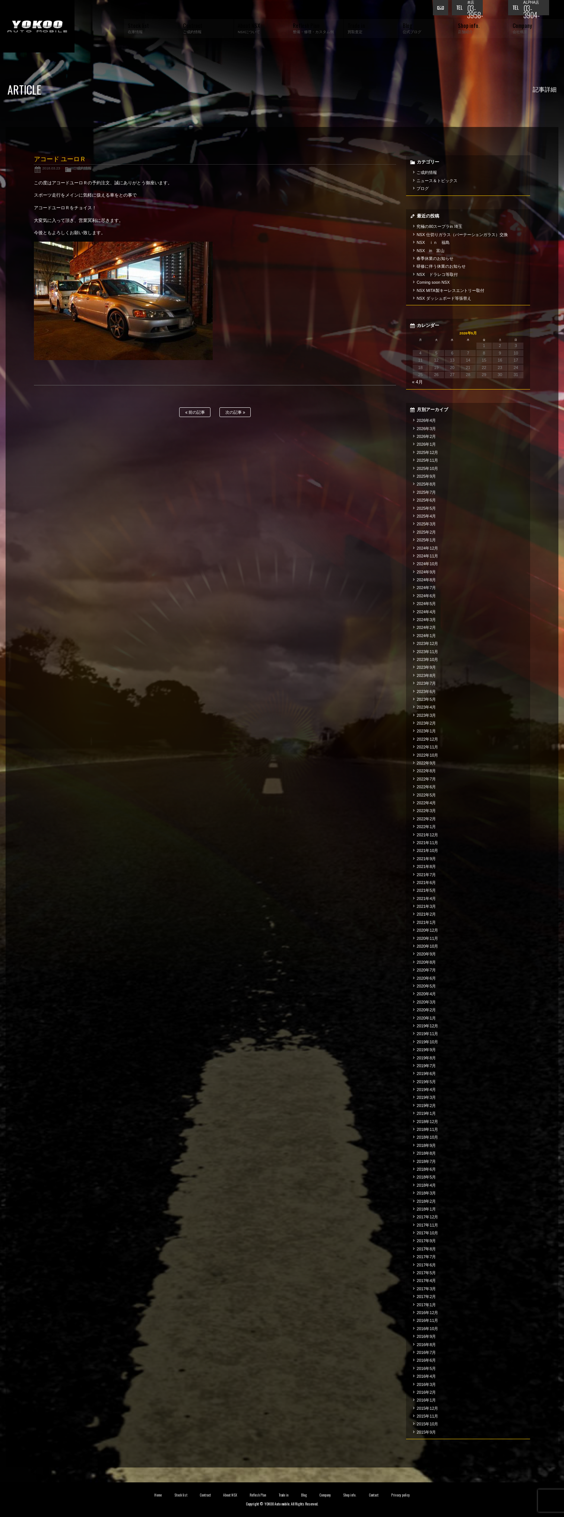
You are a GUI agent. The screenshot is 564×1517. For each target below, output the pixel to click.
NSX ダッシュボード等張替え (443, 298)
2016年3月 (426, 1384)
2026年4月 (426, 420)
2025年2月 (426, 532)
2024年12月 (427, 548)
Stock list (180, 1495)
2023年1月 (426, 731)
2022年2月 (426, 819)
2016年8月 (426, 1344)
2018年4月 (426, 1185)
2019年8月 (426, 1058)
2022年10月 (427, 755)
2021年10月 (427, 850)
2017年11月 (427, 1225)
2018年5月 (426, 1177)
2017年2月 (426, 1296)
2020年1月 (426, 1018)
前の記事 (195, 412)
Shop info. (349, 1495)
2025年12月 (427, 452)
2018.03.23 (51, 168)
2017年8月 (426, 1249)
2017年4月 (426, 1280)
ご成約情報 (82, 168)
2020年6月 (426, 978)
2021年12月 (427, 835)
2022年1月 (426, 826)
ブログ (422, 188)
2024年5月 (426, 603)
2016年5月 (426, 1368)
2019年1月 (426, 1113)
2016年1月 (426, 1400)
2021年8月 (426, 866)
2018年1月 (426, 1209)
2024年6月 (426, 596)
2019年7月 (426, 1065)
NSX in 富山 (430, 250)
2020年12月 (427, 930)
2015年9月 (426, 1432)
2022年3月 (426, 810)
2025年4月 (426, 516)
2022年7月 (426, 779)
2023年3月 (426, 715)
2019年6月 (426, 1073)
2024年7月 (426, 587)
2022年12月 (427, 739)
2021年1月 (426, 922)
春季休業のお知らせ (434, 258)
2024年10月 (427, 564)
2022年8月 (426, 771)
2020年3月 (426, 1002)
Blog (304, 1495)
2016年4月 (426, 1376)
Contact (374, 1495)
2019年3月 (426, 1097)
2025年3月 (426, 524)
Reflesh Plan (258, 1495)
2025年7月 (426, 492)
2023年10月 (427, 659)
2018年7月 (426, 1161)
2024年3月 (426, 619)
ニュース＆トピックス (436, 180)
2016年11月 (427, 1320)
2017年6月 (426, 1265)
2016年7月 (426, 1352)
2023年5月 (426, 699)
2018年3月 (426, 1193)
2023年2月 (426, 723)
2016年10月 (427, 1328)
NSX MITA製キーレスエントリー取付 (450, 290)
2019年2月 (426, 1105)
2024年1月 (426, 635)
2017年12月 (427, 1217)
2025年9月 (426, 476)
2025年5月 (426, 508)
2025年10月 (427, 468)
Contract (205, 1495)
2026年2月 (426, 436)
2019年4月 (426, 1089)
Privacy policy (400, 1495)
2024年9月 (426, 572)
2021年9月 (426, 858)
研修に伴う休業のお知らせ (441, 266)
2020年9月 (426, 954)
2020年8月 (426, 962)
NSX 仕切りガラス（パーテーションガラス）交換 (462, 234)
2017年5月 (426, 1272)
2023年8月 (426, 675)
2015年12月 (427, 1408)
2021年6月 (426, 882)
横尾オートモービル (37, 26)
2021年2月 (426, 914)
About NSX (230, 1495)
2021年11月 (427, 842)
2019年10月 (427, 1042)
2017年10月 (427, 1233)
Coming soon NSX (433, 282)
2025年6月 (426, 500)
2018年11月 (427, 1129)
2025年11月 (427, 460)
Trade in (284, 1495)
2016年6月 (426, 1360)
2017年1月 (426, 1305)
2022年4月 (426, 803)
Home (158, 1495)
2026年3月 (426, 428)
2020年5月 (426, 986)
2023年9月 (426, 667)
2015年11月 (427, 1416)
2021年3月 (426, 906)
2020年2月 (426, 1010)
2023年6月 (426, 691)
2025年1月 (426, 540)
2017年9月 (426, 1240)
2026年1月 (426, 444)
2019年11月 (427, 1033)
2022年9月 (426, 763)
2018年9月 (426, 1145)
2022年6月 (426, 787)
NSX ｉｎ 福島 (432, 242)
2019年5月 (426, 1081)
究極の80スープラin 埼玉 (439, 226)
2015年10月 (427, 1424)
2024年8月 (426, 580)
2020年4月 (426, 994)
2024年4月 (426, 612)
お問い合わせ (442, 9)
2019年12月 (427, 1026)
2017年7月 (426, 1256)
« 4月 (417, 382)
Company (325, 1495)
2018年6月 (426, 1169)
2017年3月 (426, 1289)
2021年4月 (426, 898)
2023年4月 (426, 707)
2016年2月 (426, 1392)
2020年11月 (427, 938)
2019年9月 (426, 1049)
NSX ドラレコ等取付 (436, 274)
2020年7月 (426, 970)
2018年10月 (427, 1137)
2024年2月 (426, 627)
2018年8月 (426, 1153)
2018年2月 (426, 1201)
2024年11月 (427, 556)
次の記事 (235, 412)
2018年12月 (427, 1121)
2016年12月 (427, 1312)
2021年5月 (426, 890)
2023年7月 (426, 683)
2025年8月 (426, 484)
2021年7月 (426, 874)
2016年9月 (426, 1336)
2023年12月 (427, 643)
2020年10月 (427, 946)
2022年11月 (427, 747)
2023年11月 (427, 651)
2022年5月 (426, 795)
